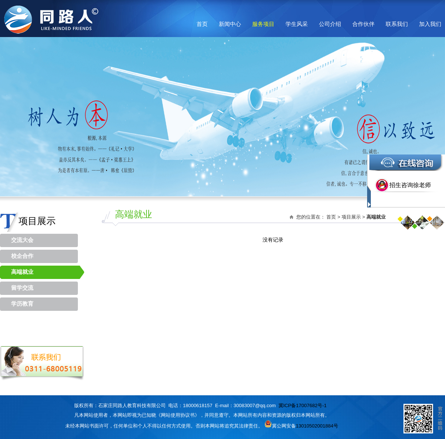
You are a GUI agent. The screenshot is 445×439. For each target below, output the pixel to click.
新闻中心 (230, 24)
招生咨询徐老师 (410, 185)
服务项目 (263, 24)
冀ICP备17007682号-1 (302, 405)
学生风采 (297, 24)
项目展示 (351, 217)
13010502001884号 (317, 426)
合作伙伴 (363, 24)
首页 (202, 24)
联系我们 (397, 24)
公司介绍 (330, 24)
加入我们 (430, 24)
